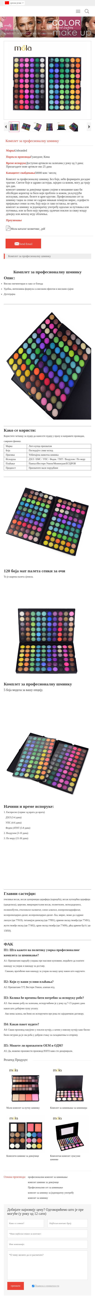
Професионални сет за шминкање (45, 1187)
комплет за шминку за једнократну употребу (51, 1192)
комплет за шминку (38, 1198)
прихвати (15, 1286)
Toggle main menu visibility (78, 10)
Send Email (23, 243)
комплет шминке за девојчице (43, 1182)
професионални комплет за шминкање (48, 1177)
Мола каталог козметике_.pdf (25, 227)
